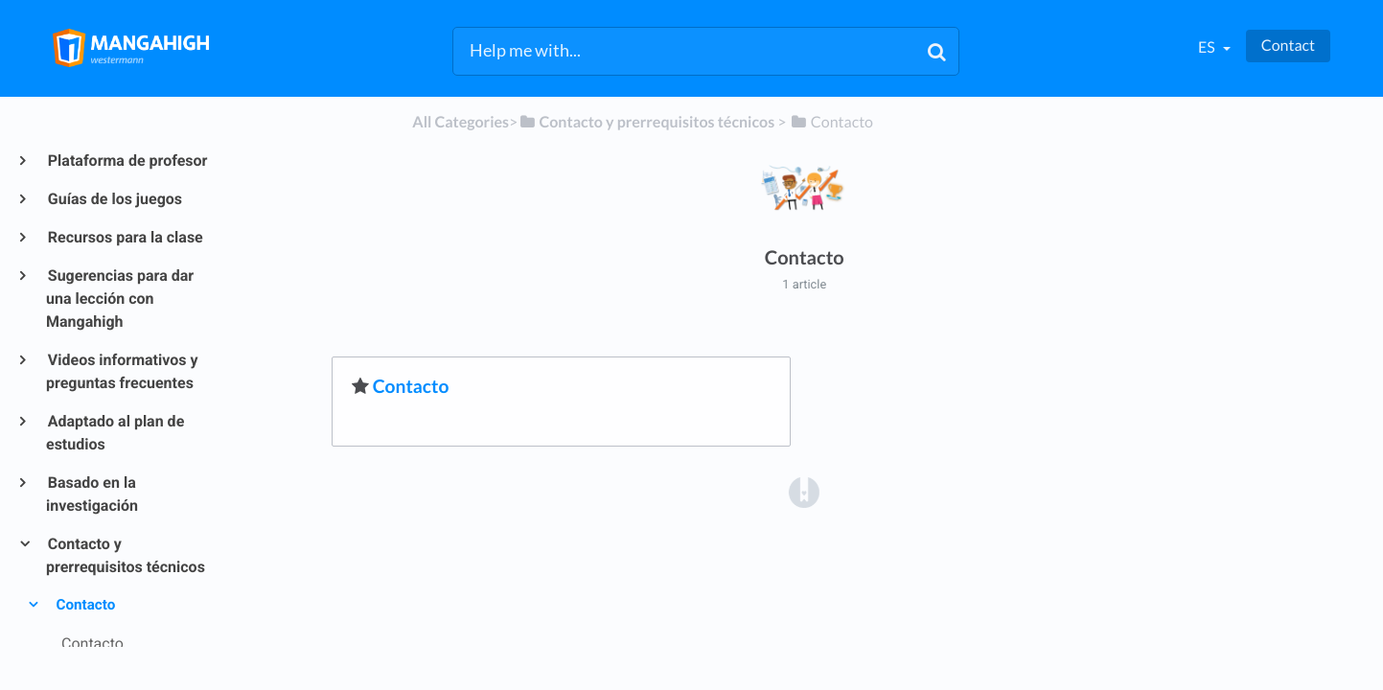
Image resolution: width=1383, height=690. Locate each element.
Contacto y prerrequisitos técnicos (125, 555)
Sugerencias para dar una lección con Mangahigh (120, 298)
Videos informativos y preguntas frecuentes (122, 371)
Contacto (85, 604)
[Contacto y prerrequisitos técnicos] (646, 122)
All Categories (460, 122)
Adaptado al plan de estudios (115, 432)
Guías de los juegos (114, 199)
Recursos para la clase (124, 237)
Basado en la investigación (92, 494)
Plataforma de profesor (126, 160)
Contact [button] (1288, 45)
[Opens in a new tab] (804, 492)
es (1208, 47)
